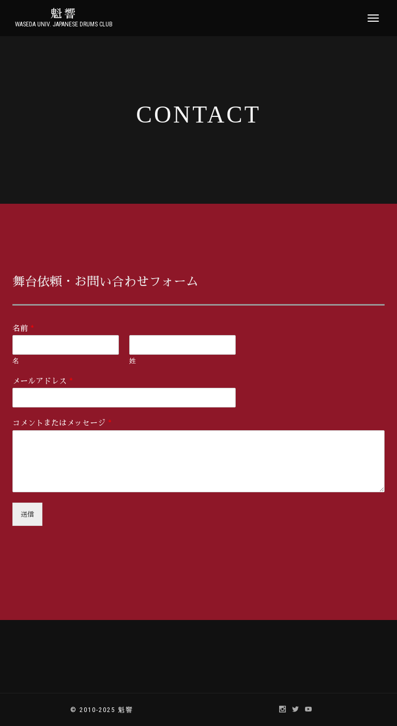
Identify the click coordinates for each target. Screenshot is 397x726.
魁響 (64, 14)
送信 (27, 514)
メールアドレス (42, 381)
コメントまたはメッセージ (62, 423)
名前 (23, 328)
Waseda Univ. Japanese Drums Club (64, 24)
